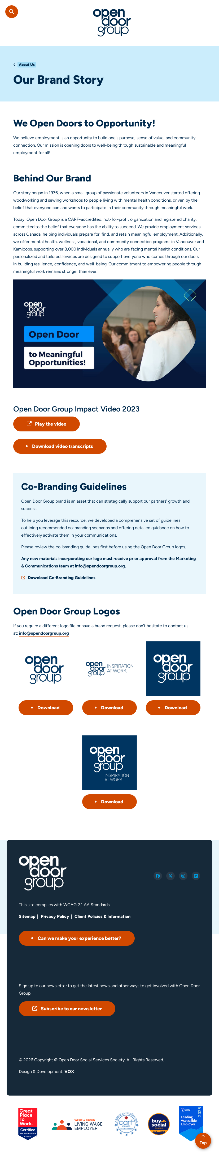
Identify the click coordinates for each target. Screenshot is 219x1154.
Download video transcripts (62, 446)
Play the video (50, 424)
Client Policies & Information (102, 916)
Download (48, 708)
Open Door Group (112, 23)
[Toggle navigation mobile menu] (210, 9)
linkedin (196, 876)
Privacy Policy (55, 916)
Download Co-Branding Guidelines (61, 577)
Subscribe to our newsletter (71, 1009)
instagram (183, 876)
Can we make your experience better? (79, 938)
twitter (170, 876)
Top (203, 1142)
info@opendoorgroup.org (100, 565)
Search (11, 11)
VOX (69, 1071)
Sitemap (27, 916)
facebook (158, 876)
